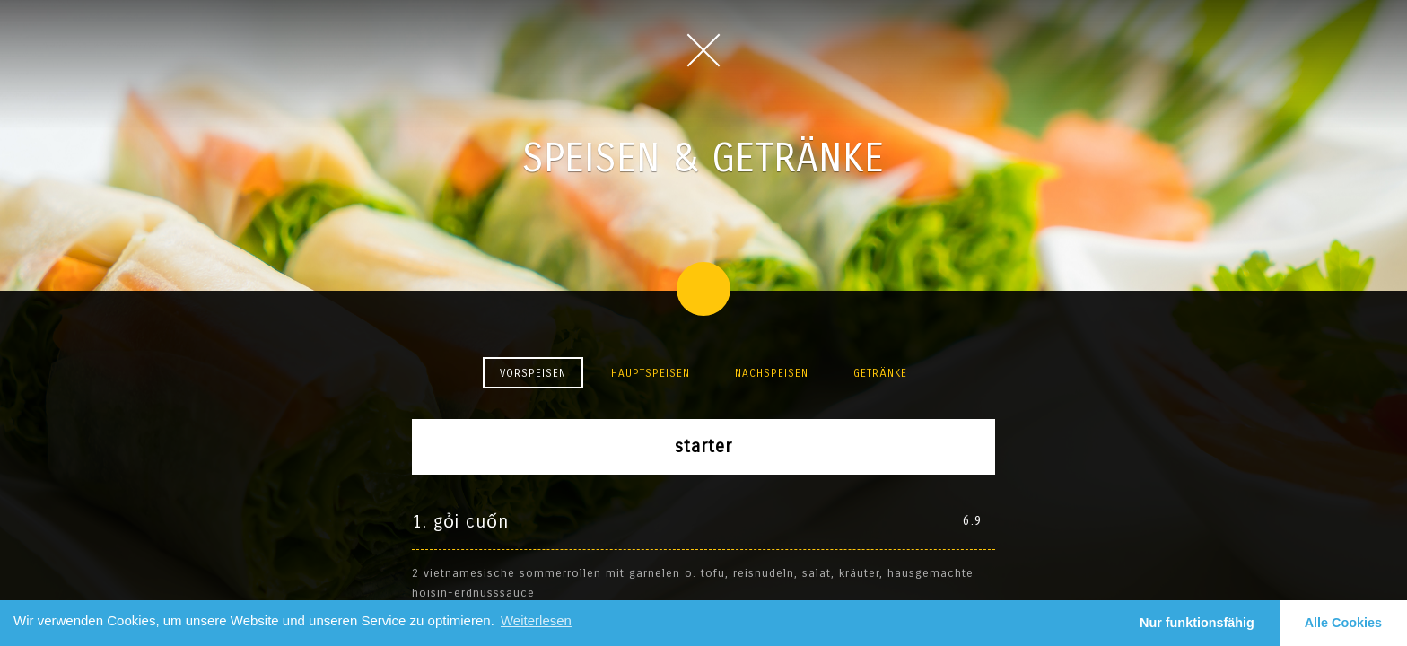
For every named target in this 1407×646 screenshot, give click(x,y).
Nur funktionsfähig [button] (1197, 622)
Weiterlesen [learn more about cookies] (536, 620)
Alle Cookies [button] (1343, 622)
